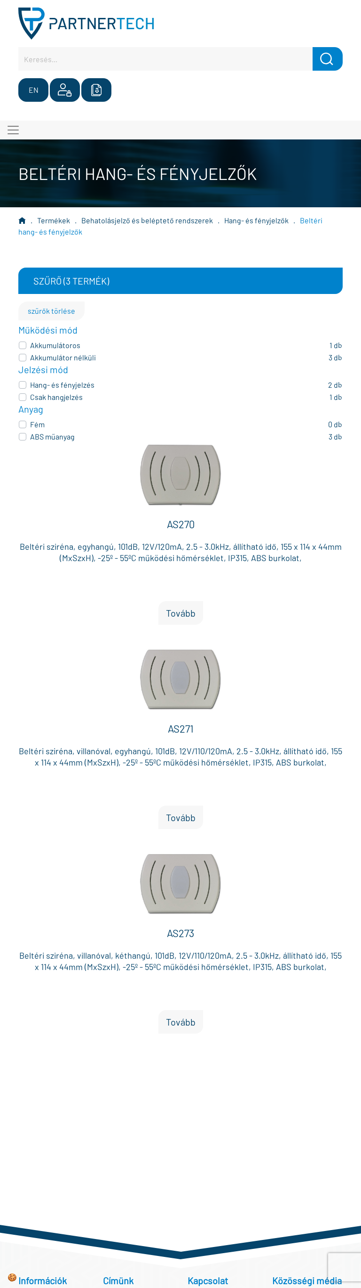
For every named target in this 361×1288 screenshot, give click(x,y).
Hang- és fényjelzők (256, 220)
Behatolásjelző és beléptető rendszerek (147, 220)
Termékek (53, 220)
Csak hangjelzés (56, 396)
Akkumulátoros (55, 345)
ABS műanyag (52, 436)
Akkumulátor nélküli (63, 357)
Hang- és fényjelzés (62, 384)
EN (34, 89)
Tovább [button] (181, 613)
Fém (37, 424)
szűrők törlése (51, 310)
